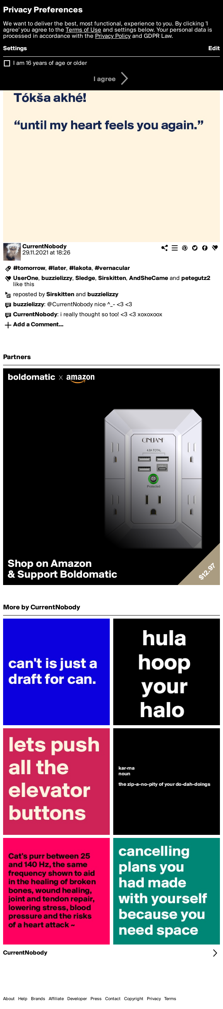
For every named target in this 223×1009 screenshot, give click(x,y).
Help (22, 999)
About (9, 999)
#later (57, 268)
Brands (38, 999)
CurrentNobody (44, 247)
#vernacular (112, 268)
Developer (77, 999)
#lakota (80, 268)
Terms (170, 999)
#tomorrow (29, 268)
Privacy (154, 999)
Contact (113, 999)
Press (96, 999)
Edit (214, 49)
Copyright (133, 999)
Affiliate (56, 999)
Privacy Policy (113, 36)
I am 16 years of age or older (50, 63)
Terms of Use (83, 30)
